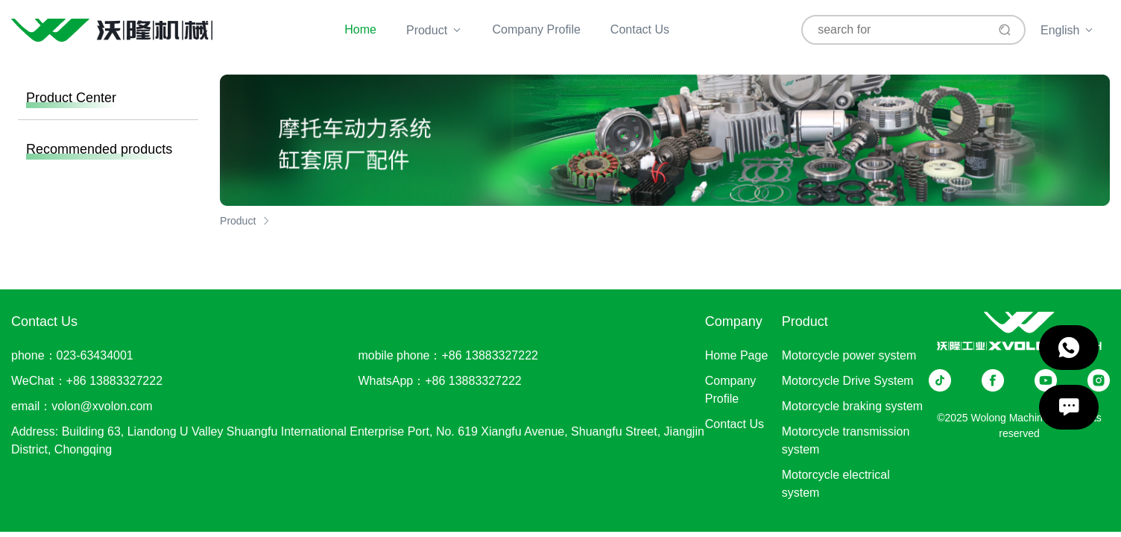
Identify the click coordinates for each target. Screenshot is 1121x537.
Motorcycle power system (849, 355)
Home (360, 29)
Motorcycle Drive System (848, 380)
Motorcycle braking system (852, 406)
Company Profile (537, 29)
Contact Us (639, 29)
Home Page (736, 355)
